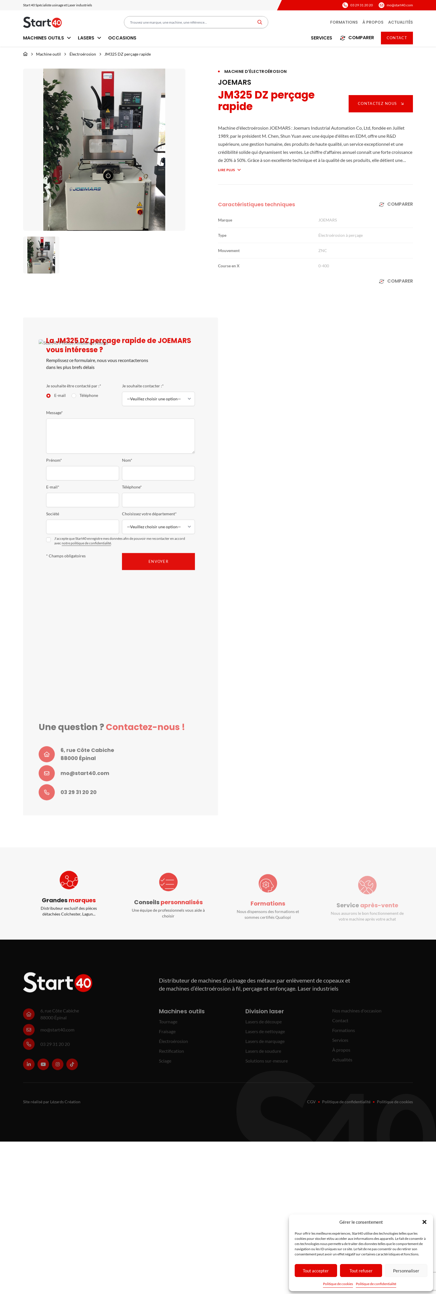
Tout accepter (316, 1270)
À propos (373, 22)
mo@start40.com (400, 5)
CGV (311, 1101)
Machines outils (47, 38)
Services (321, 38)
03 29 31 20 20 (361, 5)
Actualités (400, 22)
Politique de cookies (338, 1284)
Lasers (89, 38)
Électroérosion (82, 54)
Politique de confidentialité (376, 1284)
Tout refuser (361, 1270)
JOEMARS (234, 82)
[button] (424, 1222)
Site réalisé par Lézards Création (51, 1101)
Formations (344, 22)
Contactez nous (381, 103)
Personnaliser (406, 1270)
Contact (397, 37)
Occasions (122, 38)
